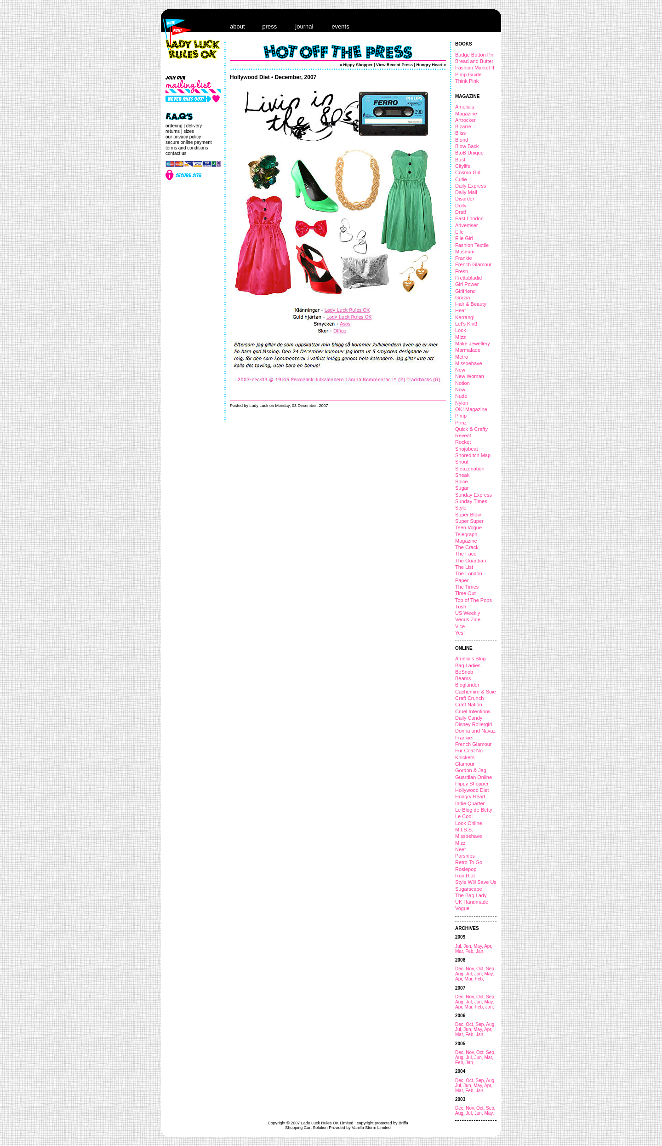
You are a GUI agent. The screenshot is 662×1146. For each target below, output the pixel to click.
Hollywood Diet (472, 790)
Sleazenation (470, 468)
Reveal (463, 435)
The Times (467, 587)
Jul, (459, 946)
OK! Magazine (471, 409)
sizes (188, 131)
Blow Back (467, 146)
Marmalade (467, 350)
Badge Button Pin (475, 54)
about (237, 26)
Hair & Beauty (470, 304)
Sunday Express (473, 495)
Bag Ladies (467, 665)
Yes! (460, 633)
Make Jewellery (472, 343)
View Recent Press (394, 65)
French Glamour (473, 264)
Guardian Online (473, 777)
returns (173, 131)
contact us (176, 153)
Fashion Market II (474, 67)
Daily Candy (468, 718)
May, (479, 946)
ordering (174, 125)
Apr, (488, 946)
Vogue (462, 908)
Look (460, 330)
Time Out (465, 593)
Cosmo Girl (467, 172)
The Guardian (470, 560)
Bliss (460, 133)
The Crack (467, 547)
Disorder (464, 198)
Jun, (468, 946)
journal (304, 26)
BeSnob (464, 672)
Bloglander (467, 685)
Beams (463, 678)
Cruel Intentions (473, 711)
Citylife (462, 166)
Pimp (461, 415)
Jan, (480, 951)
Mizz (460, 843)
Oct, (481, 968)
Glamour (464, 764)
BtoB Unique (469, 152)
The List (464, 567)
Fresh (461, 271)
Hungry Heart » (431, 65)
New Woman (469, 376)
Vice (460, 626)
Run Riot (465, 875)
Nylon (461, 403)
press (270, 26)
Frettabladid (468, 278)
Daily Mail (466, 192)
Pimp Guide (468, 74)
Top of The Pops (473, 600)
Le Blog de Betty (473, 810)
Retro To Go (468, 862)
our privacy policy (183, 136)
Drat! (460, 212)
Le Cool (464, 816)
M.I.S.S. (464, 829)
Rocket (463, 442)
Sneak (462, 475)
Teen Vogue (468, 527)
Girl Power (467, 284)
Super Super (469, 521)
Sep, (491, 968)
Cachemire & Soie (475, 691)
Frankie (463, 258)
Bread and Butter (474, 61)
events (340, 26)
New (460, 369)
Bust (460, 159)
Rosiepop (465, 869)
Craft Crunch (469, 698)
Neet (460, 849)
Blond (461, 140)
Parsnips (465, 856)
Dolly (460, 205)
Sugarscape (468, 889)
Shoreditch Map (473, 455)
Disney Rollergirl (473, 724)
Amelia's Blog (470, 658)
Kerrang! (464, 317)
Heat (460, 310)
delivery (194, 125)
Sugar (461, 488)
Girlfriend (465, 291)
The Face (465, 553)
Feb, (470, 951)
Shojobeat (466, 449)
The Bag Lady (471, 895)
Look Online (468, 823)
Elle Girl (464, 238)
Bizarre (463, 126)
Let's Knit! (466, 324)
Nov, (471, 968)
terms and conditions (187, 147)
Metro (461, 357)
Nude (461, 396)
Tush (460, 606)
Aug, (460, 973)
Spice (461, 481)
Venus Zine (467, 619)
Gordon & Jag (470, 770)
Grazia (462, 297)
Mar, (460, 951)
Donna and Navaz (475, 730)
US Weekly (467, 613)
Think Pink (467, 81)
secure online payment (189, 142)
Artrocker (465, 120)
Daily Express (470, 186)
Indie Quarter (470, 803)
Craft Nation (468, 704)
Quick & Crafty (471, 429)
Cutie (461, 179)
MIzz (460, 337)
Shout (461, 461)
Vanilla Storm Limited (371, 1127)
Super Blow (468, 514)
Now (460, 389)
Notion (462, 383)
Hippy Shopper (472, 783)
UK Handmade (471, 902)
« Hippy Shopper (356, 65)
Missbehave (468, 363)
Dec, (460, 968)
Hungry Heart (470, 796)
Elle (459, 232)
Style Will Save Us (475, 882)
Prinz (461, 422)
